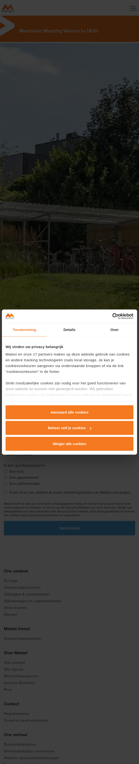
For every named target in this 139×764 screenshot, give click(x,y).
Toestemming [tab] (24, 329)
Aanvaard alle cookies (69, 412)
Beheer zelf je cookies (69, 428)
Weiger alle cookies (69, 443)
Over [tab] (114, 329)
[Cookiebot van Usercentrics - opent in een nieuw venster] (112, 316)
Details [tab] (69, 329)
